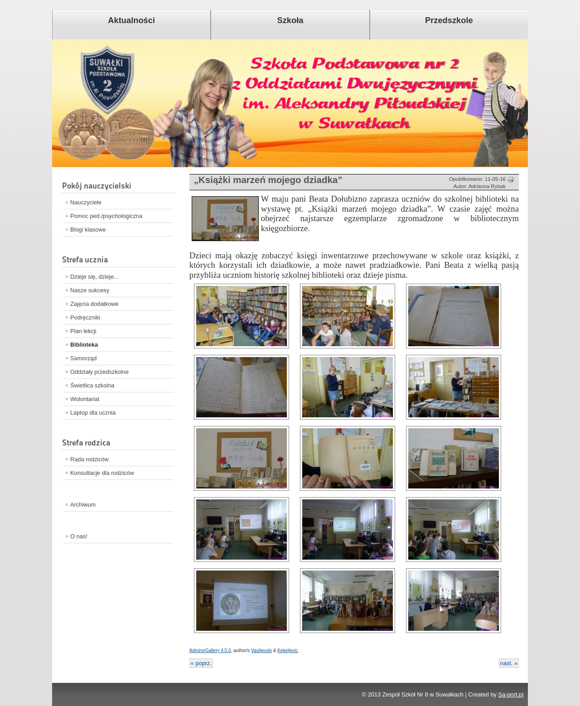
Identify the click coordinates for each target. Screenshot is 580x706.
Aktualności (131, 20)
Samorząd (83, 358)
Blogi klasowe (88, 229)
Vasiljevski (261, 650)
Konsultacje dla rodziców (102, 472)
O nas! (78, 536)
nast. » (508, 663)
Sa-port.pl (510, 694)
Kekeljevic (287, 650)
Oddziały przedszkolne (99, 371)
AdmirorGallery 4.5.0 (210, 650)
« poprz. (201, 663)
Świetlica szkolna (92, 385)
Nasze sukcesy (89, 290)
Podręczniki (85, 317)
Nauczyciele (86, 202)
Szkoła (290, 20)
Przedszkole (449, 20)
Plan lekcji (83, 331)
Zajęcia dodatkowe (94, 303)
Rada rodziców (89, 459)
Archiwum (83, 504)
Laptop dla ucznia (93, 412)
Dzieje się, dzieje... (94, 276)
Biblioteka (84, 344)
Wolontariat (85, 399)
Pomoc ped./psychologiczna (106, 216)
